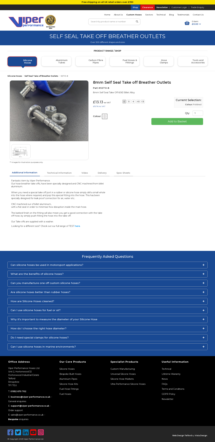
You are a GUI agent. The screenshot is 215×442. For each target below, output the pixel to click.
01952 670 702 (18, 391)
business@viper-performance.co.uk (30, 397)
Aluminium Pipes (68, 379)
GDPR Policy (168, 394)
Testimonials (183, 14)
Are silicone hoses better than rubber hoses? (40, 292)
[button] (107, 265)
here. (77, 226)
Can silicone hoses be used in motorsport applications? (47, 264)
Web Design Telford (182, 435)
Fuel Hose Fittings (69, 389)
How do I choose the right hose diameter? (38, 328)
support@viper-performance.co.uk (30, 405)
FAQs (164, 384)
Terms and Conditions (173, 389)
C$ (142, 101)
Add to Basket (177, 121)
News (165, 379)
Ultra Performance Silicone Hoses (127, 384)
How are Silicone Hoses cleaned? (32, 301)
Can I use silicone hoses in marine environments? (43, 346)
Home (107, 14)
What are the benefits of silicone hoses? (37, 273)
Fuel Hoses (65, 394)
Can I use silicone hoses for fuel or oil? (36, 310)
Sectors (149, 14)
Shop (135, 7)
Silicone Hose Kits (68, 384)
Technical (161, 14)
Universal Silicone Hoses (123, 374)
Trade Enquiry (197, 7)
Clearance (147, 7)
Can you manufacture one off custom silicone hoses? (45, 283)
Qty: (194, 113)
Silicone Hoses (14, 76)
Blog (171, 14)
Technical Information (59, 173)
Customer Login (179, 7)
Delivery (102, 173)
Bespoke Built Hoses (70, 374)
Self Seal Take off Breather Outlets (41, 76)
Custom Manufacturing (122, 369)
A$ (138, 101)
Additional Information (24, 172)
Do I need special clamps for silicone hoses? (40, 337)
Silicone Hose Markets (122, 379)
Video (85, 173)
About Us (118, 14)
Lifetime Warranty (171, 374)
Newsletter (162, 7)
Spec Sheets (123, 173)
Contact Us (198, 14)
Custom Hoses (134, 14)
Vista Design (201, 435)
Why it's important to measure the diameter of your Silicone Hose (54, 319)
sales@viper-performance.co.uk (27, 414)
